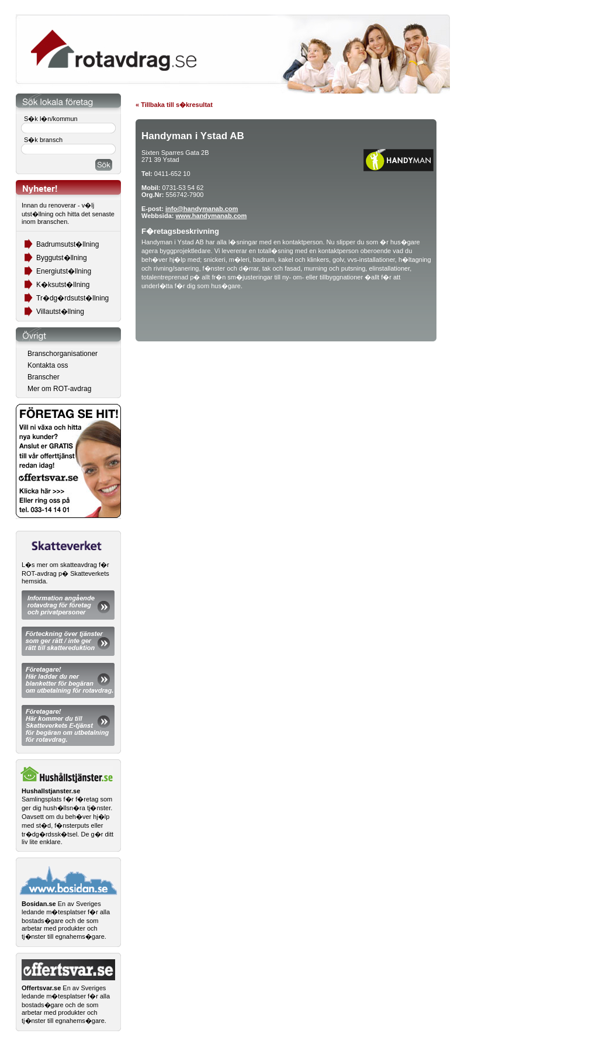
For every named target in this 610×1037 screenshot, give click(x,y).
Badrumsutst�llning (67, 244)
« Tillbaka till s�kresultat (174, 104)
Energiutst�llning (63, 271)
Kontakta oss (47, 365)
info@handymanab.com (201, 208)
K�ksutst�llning (62, 285)
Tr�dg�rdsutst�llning (72, 298)
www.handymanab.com (211, 215)
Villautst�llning (60, 311)
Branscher (43, 377)
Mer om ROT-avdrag (59, 389)
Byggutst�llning (61, 258)
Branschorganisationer (62, 354)
